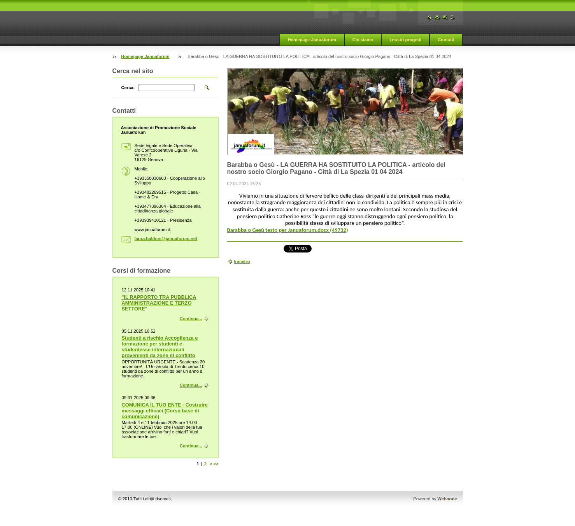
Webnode (447, 498)
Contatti (446, 39)
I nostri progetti (405, 39)
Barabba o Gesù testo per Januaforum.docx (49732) (287, 229)
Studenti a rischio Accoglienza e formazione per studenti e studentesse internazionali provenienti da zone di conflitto (160, 346)
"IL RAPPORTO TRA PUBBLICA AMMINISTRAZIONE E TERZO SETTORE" (159, 303)
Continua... (191, 318)
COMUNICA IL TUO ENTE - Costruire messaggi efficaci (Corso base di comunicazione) (165, 410)
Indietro (242, 261)
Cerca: (128, 87)
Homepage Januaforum (312, 39)
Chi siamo (362, 39)
